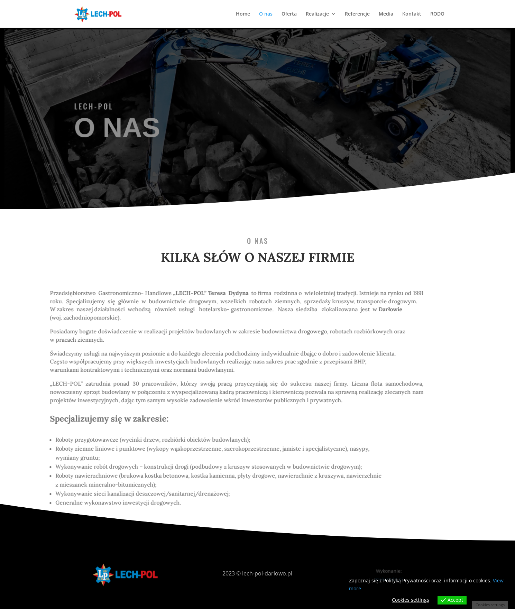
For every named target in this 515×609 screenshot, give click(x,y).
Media (386, 14)
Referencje (357, 14)
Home (243, 14)
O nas (266, 14)
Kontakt (411, 14)
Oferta (289, 14)
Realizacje (317, 14)
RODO (437, 14)
